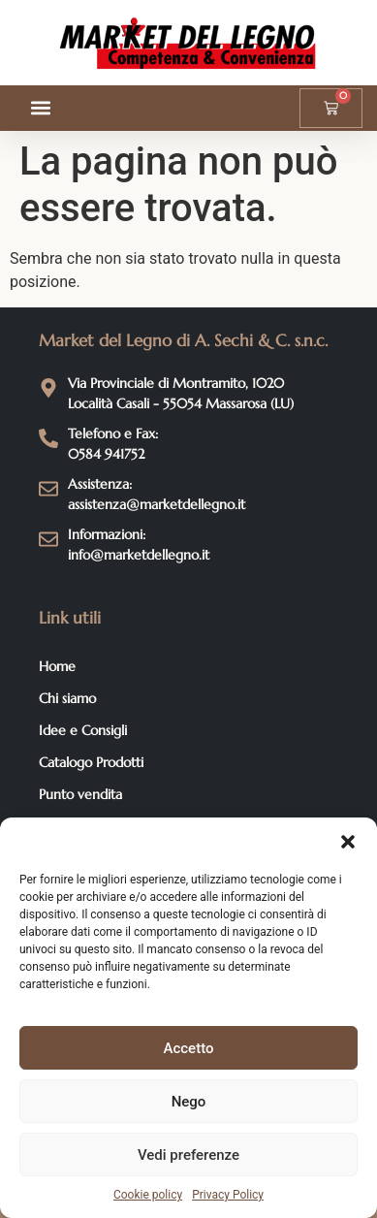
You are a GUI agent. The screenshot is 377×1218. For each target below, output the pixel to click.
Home (57, 666)
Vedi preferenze (188, 1155)
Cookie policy (147, 1195)
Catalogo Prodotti (91, 762)
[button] (348, 841)
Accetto (189, 1048)
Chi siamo (67, 698)
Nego (189, 1101)
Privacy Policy (228, 1195)
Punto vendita (80, 794)
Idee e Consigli (83, 730)
